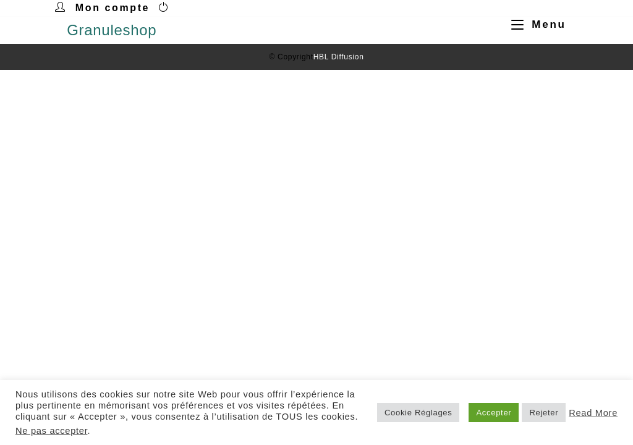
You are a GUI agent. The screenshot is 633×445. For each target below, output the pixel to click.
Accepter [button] (493, 412)
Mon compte (112, 7)
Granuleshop (111, 30)
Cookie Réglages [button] (418, 412)
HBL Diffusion (338, 57)
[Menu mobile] (534, 24)
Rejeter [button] (543, 412)
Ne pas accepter (51, 431)
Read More (593, 413)
